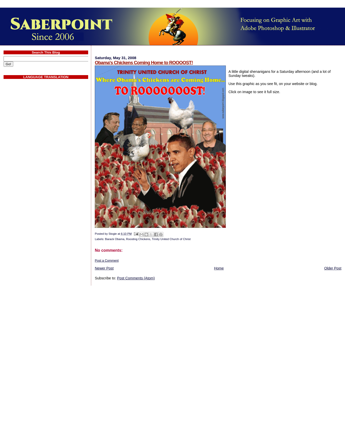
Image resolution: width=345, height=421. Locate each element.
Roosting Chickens (138, 239)
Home (219, 268)
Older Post (332, 268)
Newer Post (104, 268)
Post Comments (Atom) (136, 278)
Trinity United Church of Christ (171, 239)
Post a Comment (107, 260)
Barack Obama (114, 239)
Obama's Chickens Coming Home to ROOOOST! (144, 62)
